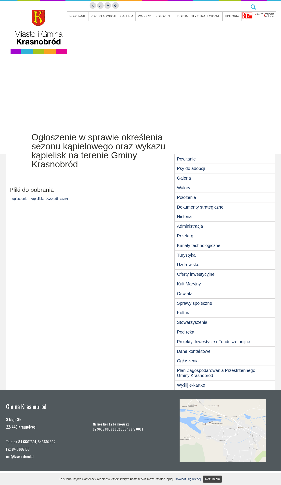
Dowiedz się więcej (188, 479)
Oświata (185, 293)
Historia (232, 16)
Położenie (164, 16)
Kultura (184, 312)
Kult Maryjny (189, 283)
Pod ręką (185, 332)
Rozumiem (212, 479)
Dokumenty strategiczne (198, 16)
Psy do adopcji (103, 16)
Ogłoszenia (188, 360)
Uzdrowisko (188, 264)
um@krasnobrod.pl (20, 456)
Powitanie (77, 16)
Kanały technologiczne (198, 245)
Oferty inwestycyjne (195, 274)
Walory (144, 16)
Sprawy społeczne (194, 303)
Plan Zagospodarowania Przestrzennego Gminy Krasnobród (216, 373)
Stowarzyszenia (192, 322)
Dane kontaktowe (194, 351)
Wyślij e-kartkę (191, 385)
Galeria (126, 16)
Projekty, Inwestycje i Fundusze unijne (213, 341)
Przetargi (185, 235)
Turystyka (186, 255)
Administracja (190, 226)
